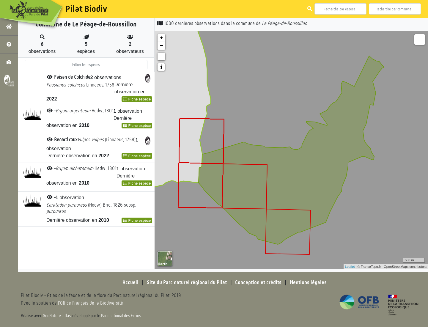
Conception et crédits (258, 282)
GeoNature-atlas (57, 315)
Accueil (129, 282)
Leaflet (350, 266)
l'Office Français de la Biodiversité (91, 303)
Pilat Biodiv (86, 9)
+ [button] (161, 38)
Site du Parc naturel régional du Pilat (186, 282)
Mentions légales (309, 282)
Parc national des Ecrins (121, 315)
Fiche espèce (137, 99)
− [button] (161, 45)
